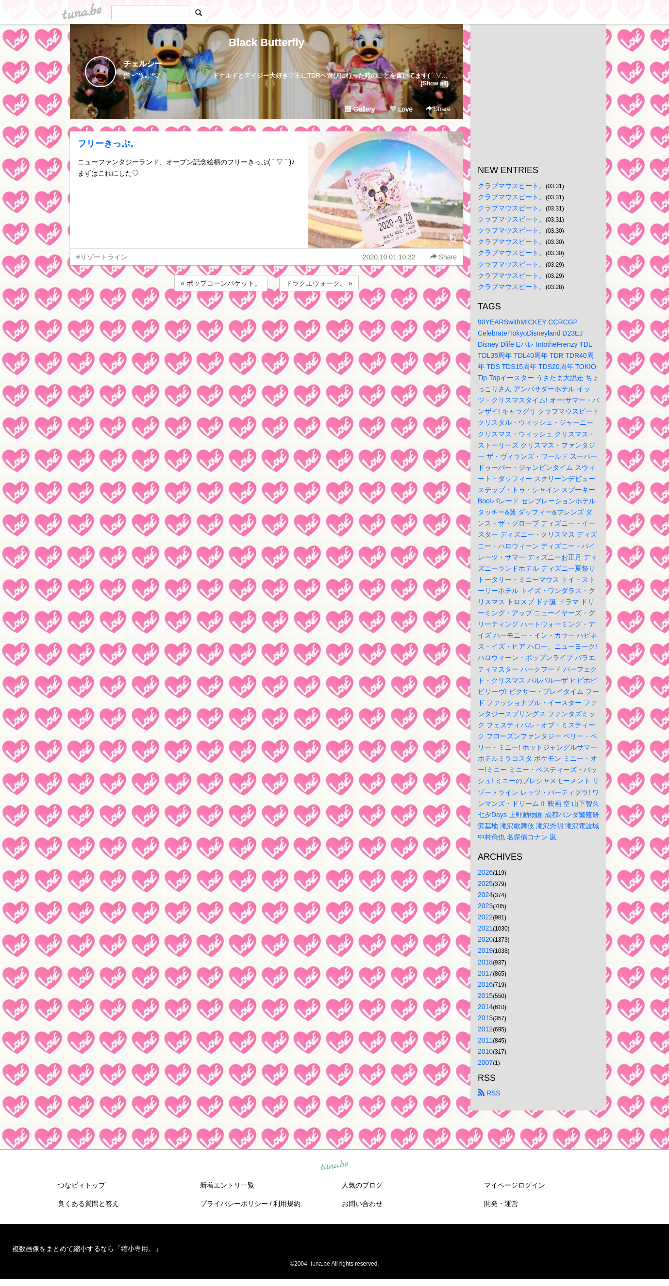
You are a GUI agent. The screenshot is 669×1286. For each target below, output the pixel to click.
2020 (485, 939)
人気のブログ (362, 1185)
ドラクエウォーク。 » (318, 283)
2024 (485, 895)
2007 (485, 1062)
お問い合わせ (362, 1203)
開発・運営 (501, 1203)
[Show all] (434, 83)
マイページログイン (514, 1185)
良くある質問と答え (88, 1203)
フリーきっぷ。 (108, 143)
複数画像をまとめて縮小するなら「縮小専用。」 (87, 1249)
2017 (485, 973)
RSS (489, 1093)
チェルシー (142, 64)
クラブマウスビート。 (512, 186)
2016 (485, 984)
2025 (485, 883)
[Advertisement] (266, 319)
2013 (485, 1018)
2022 (485, 917)
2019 (485, 950)
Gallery (360, 109)
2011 (485, 1040)
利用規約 (287, 1203)
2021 (485, 928)
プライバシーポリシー (234, 1203)
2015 (485, 995)
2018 (485, 962)
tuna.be (334, 1165)
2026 (485, 872)
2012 (485, 1029)
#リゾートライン (102, 257)
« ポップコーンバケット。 (221, 283)
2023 (485, 906)
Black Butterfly (266, 42)
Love (401, 109)
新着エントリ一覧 (227, 1185)
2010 (485, 1051)
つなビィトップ (81, 1185)
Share (438, 109)
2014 (485, 1007)
